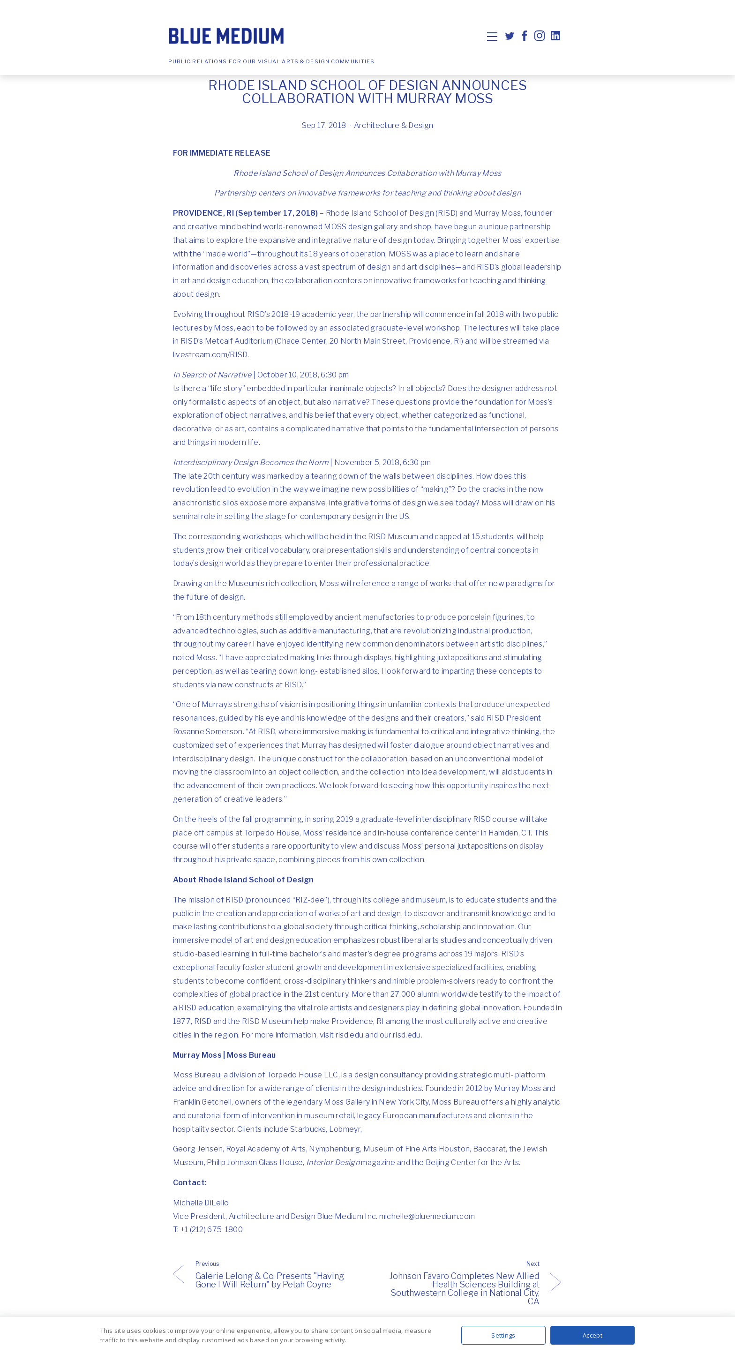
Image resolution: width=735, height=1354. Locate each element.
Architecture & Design (394, 125)
